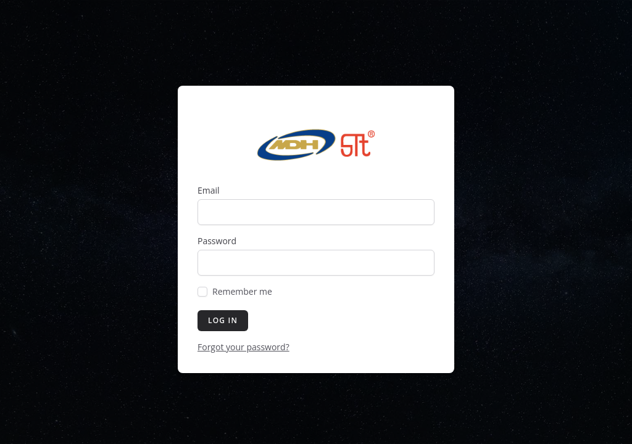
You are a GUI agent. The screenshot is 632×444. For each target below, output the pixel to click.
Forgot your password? (243, 347)
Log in (223, 320)
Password (217, 241)
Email (209, 190)
